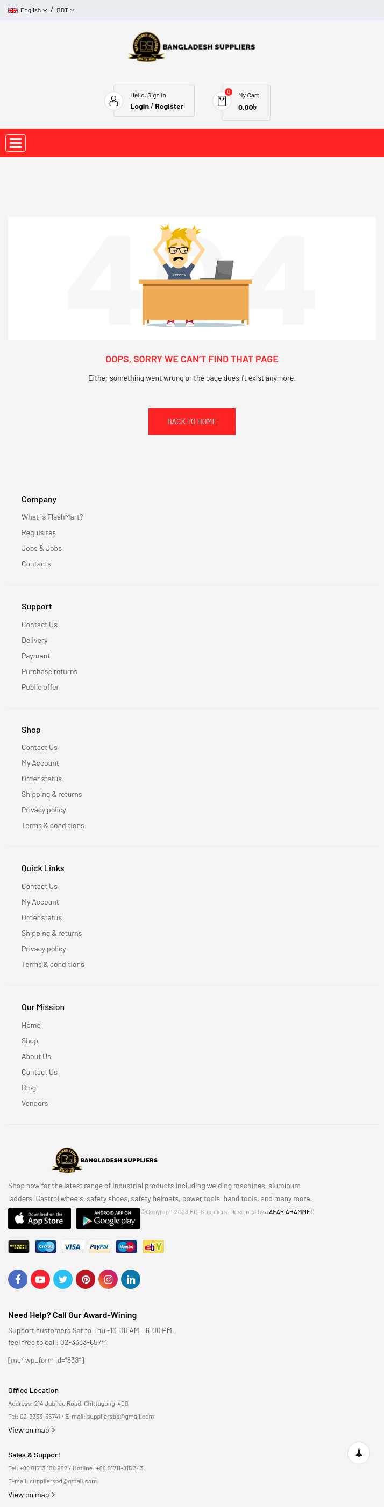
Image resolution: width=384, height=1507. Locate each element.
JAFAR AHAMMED (290, 1211)
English (24, 9)
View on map (31, 1429)
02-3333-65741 (40, 1416)
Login (139, 105)
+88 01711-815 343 (120, 1467)
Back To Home (192, 421)
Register (169, 105)
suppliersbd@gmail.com (120, 1416)
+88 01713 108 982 (44, 1467)
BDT (62, 9)
